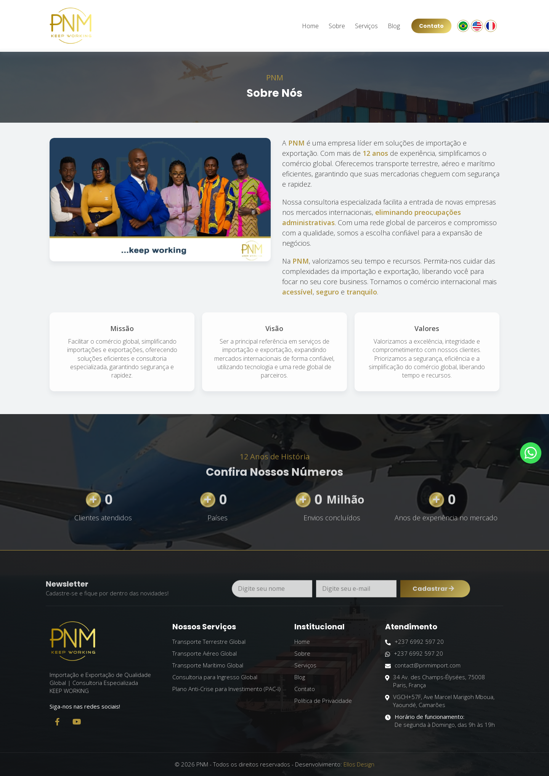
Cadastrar (433, 601)
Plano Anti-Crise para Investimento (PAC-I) (226, 689)
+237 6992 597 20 (414, 642)
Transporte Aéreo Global (204, 653)
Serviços (366, 26)
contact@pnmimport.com (423, 665)
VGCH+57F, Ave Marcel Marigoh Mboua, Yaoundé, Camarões (439, 701)
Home (310, 26)
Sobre (337, 26)
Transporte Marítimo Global (207, 665)
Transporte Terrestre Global (209, 641)
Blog (394, 26)
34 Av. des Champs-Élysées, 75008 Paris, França (435, 681)
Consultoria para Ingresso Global (214, 677)
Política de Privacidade (323, 700)
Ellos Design (359, 764)
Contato (431, 26)
